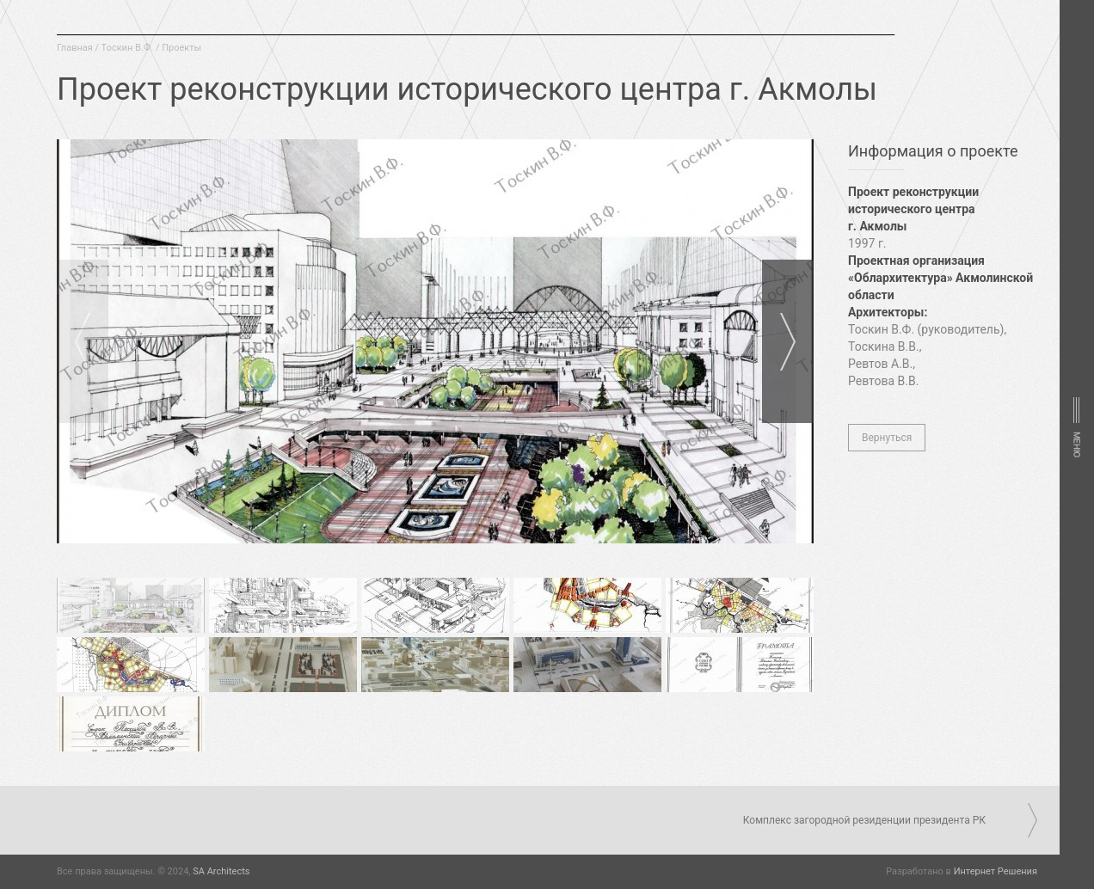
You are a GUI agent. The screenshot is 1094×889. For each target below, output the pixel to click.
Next (788, 341)
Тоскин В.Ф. (127, 47)
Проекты (181, 47)
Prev (82, 341)
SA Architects (221, 871)
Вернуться (887, 438)
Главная (75, 47)
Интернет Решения (995, 871)
